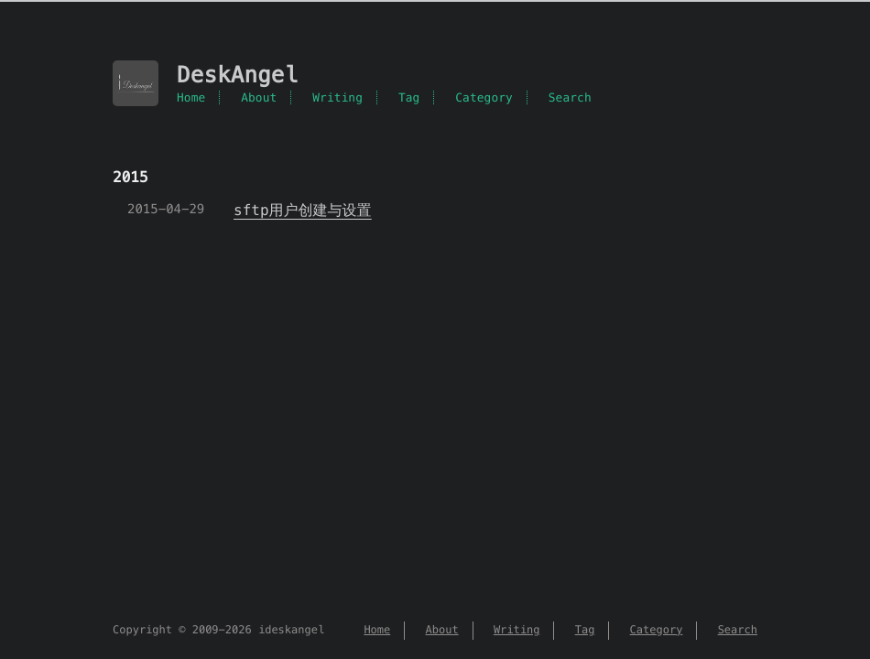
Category (484, 97)
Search (570, 97)
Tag (409, 97)
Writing (337, 97)
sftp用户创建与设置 (303, 210)
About (259, 97)
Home (191, 97)
